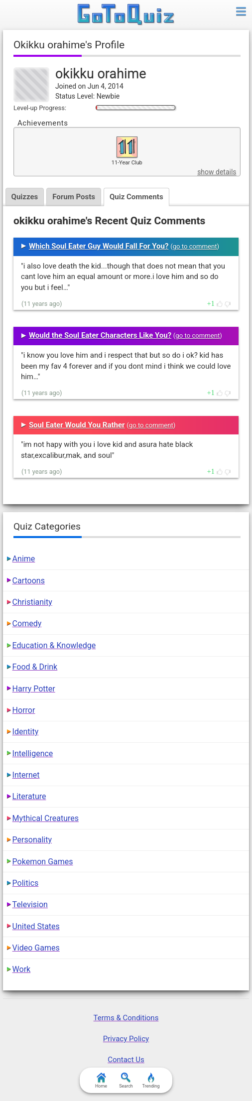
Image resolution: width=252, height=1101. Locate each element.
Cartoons (28, 580)
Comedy (27, 623)
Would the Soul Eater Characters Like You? (100, 335)
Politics (25, 883)
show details (216, 172)
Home (101, 1081)
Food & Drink (35, 667)
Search (126, 1081)
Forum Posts (73, 196)
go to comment (195, 246)
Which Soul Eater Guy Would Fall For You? (99, 246)
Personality (32, 839)
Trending (150, 1081)
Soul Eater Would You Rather (77, 424)
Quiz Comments (136, 196)
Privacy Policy (126, 1038)
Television (30, 904)
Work (21, 969)
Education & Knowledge (54, 645)
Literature (29, 796)
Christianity (32, 602)
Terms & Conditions (126, 1017)
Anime (23, 558)
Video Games (36, 948)
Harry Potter (33, 688)
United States (36, 926)
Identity (25, 731)
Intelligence (32, 753)
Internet (26, 775)
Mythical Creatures (45, 818)
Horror (23, 710)
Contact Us (126, 1059)
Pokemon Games (42, 861)
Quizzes (24, 196)
